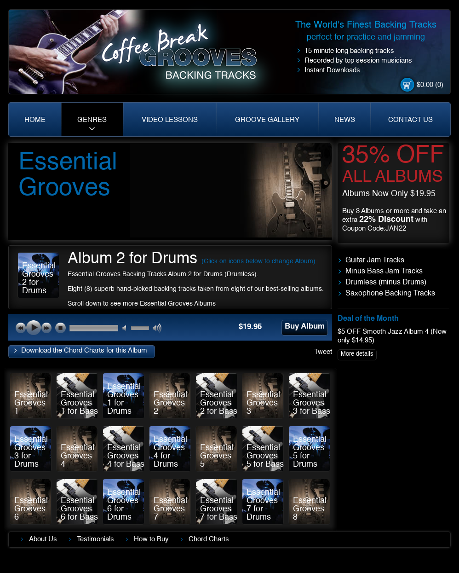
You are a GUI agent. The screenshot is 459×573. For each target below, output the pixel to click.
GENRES (92, 119)
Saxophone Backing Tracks (390, 293)
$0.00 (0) (430, 84)
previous (21, 328)
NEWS (344, 119)
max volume (157, 328)
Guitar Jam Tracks (374, 260)
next (46, 328)
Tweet (323, 351)
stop (60, 328)
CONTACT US (410, 119)
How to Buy (151, 539)
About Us (43, 539)
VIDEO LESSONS (170, 119)
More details (357, 354)
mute (127, 328)
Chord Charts (209, 539)
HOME (35, 119)
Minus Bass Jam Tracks (384, 271)
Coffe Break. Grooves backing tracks (186, 56)
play (33, 327)
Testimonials (95, 539)
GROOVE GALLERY (267, 119)
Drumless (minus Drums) (385, 282)
